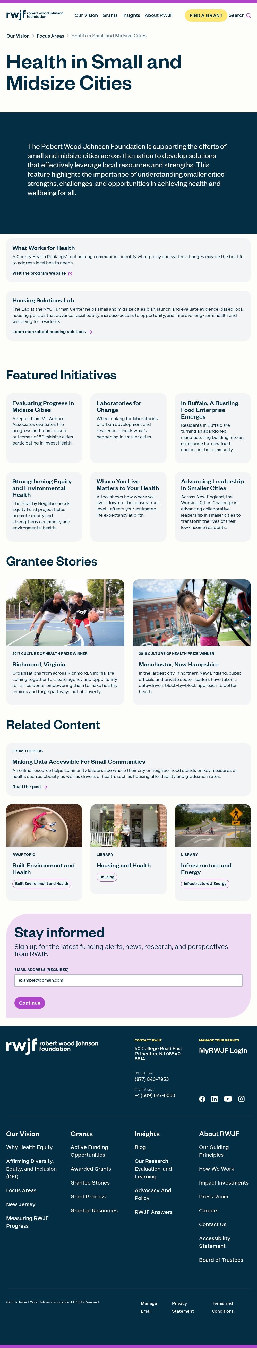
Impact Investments (224, 1182)
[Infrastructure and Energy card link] (213, 852)
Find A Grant (206, 15)
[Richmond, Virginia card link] (65, 642)
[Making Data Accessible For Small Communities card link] (128, 769)
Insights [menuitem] (131, 15)
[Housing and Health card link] (128, 849)
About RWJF (219, 1133)
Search (240, 15)
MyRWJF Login (223, 1050)
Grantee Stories (90, 1182)
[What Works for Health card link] (128, 260)
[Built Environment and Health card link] (44, 852)
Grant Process (88, 1196)
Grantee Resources (94, 1210)
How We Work (216, 1168)
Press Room (213, 1196)
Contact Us (212, 1224)
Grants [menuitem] (110, 15)
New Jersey (21, 1204)
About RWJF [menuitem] (159, 15)
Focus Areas (21, 1190)
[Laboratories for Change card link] (128, 428)
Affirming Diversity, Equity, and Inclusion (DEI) (31, 1169)
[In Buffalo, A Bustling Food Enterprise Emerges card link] (213, 428)
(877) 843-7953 (152, 1079)
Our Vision (22, 1133)
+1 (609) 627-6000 (155, 1095)
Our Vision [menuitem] (86, 15)
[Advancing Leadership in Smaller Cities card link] (213, 507)
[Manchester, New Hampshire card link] (192, 642)
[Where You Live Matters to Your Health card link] (128, 507)
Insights (147, 1133)
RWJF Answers (154, 1212)
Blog (140, 1147)
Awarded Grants (91, 1168)
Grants (82, 1133)
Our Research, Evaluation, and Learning (153, 1169)
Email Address (41, 970)
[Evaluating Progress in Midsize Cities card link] (44, 428)
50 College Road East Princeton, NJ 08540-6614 (159, 1053)
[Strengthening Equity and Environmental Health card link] (44, 507)
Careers (208, 1210)
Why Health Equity (29, 1147)
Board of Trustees (221, 1260)
